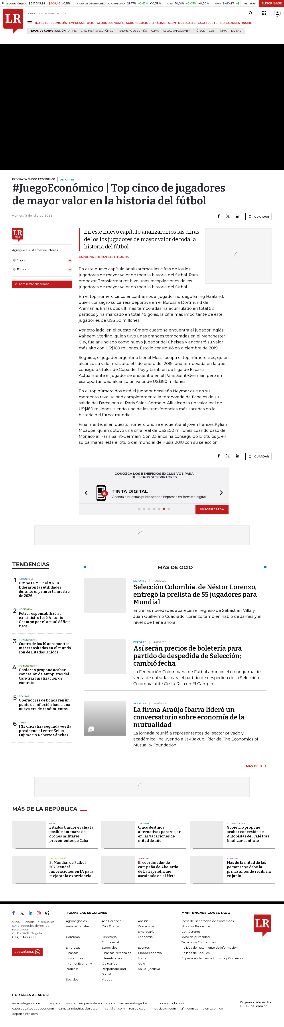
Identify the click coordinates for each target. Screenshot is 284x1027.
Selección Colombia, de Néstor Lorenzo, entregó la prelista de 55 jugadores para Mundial (195, 594)
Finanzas (72, 953)
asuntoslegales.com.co (28, 1003)
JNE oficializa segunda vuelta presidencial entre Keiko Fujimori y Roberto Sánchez (45, 730)
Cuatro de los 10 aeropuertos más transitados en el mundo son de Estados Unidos (45, 648)
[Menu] (30, 23)
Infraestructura (112, 958)
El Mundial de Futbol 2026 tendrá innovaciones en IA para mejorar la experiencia (71, 869)
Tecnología (58, 858)
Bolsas (24, 696)
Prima (223, 30)
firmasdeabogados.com (136, 1003)
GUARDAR (258, 216)
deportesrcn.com (25, 1013)
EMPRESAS (77, 23)
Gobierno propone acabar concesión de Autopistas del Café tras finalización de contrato (44, 676)
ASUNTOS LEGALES (181, 23)
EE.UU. (53, 823)
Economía (145, 937)
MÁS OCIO (254, 766)
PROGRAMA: (33, 179)
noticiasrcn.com (164, 1008)
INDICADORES (229, 23)
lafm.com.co (189, 1008)
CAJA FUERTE (207, 23)
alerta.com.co (213, 1008)
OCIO (91, 23)
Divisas (236, 30)
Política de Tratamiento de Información (209, 947)
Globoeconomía (150, 953)
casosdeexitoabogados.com (33, 1008)
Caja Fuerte (110, 926)
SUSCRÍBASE (272, 3)
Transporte (28, 639)
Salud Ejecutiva (149, 969)
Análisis (143, 921)
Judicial (143, 858)
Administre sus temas (31, 284)
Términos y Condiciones (198, 942)
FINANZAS (41, 23)
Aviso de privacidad (195, 937)
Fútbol (200, 30)
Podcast (72, 969)
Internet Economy (79, 963)
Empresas (73, 947)
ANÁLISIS (159, 23)
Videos (107, 979)
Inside (142, 958)
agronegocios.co (62, 1003)
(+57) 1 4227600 (24, 937)
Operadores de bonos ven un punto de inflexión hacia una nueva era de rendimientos (44, 704)
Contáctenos (190, 931)
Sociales (72, 979)
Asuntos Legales (77, 926)
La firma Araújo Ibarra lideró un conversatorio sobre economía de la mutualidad (189, 717)
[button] (85, 493)
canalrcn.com (115, 1008)
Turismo (144, 823)
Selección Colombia (176, 30)
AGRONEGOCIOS (138, 23)
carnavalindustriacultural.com (79, 1008)
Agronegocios (76, 921)
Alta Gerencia (111, 921)
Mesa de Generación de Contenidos (207, 921)
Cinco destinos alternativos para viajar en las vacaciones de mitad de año (159, 834)
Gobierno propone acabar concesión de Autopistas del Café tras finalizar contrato (248, 834)
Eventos (144, 947)
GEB (211, 30)
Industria (26, 579)
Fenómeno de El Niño (132, 30)
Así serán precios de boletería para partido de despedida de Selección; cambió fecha (187, 655)
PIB (74, 30)
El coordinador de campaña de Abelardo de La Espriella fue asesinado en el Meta (158, 869)
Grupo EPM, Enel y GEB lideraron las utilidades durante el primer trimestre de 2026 (44, 589)
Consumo (73, 937)
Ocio (141, 963)
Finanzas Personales (116, 953)
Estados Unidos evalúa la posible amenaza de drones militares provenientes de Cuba (71, 834)
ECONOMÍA (59, 23)
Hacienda (25, 609)
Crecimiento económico (97, 30)
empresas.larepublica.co (97, 1003)
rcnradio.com (138, 1008)
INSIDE (247, 23)
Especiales (109, 947)
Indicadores (74, 958)
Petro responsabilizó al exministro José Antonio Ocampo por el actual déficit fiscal (44, 619)
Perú (22, 722)
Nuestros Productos (195, 926)
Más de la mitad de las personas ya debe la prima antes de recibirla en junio (249, 869)
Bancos (232, 858)
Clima (155, 30)
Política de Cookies (195, 953)
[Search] (251, 13)
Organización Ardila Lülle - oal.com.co (256, 1004)
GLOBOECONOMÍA (110, 23)
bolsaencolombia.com (175, 1003)
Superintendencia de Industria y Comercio (212, 958)
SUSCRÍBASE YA (212, 509)
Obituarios (109, 963)
